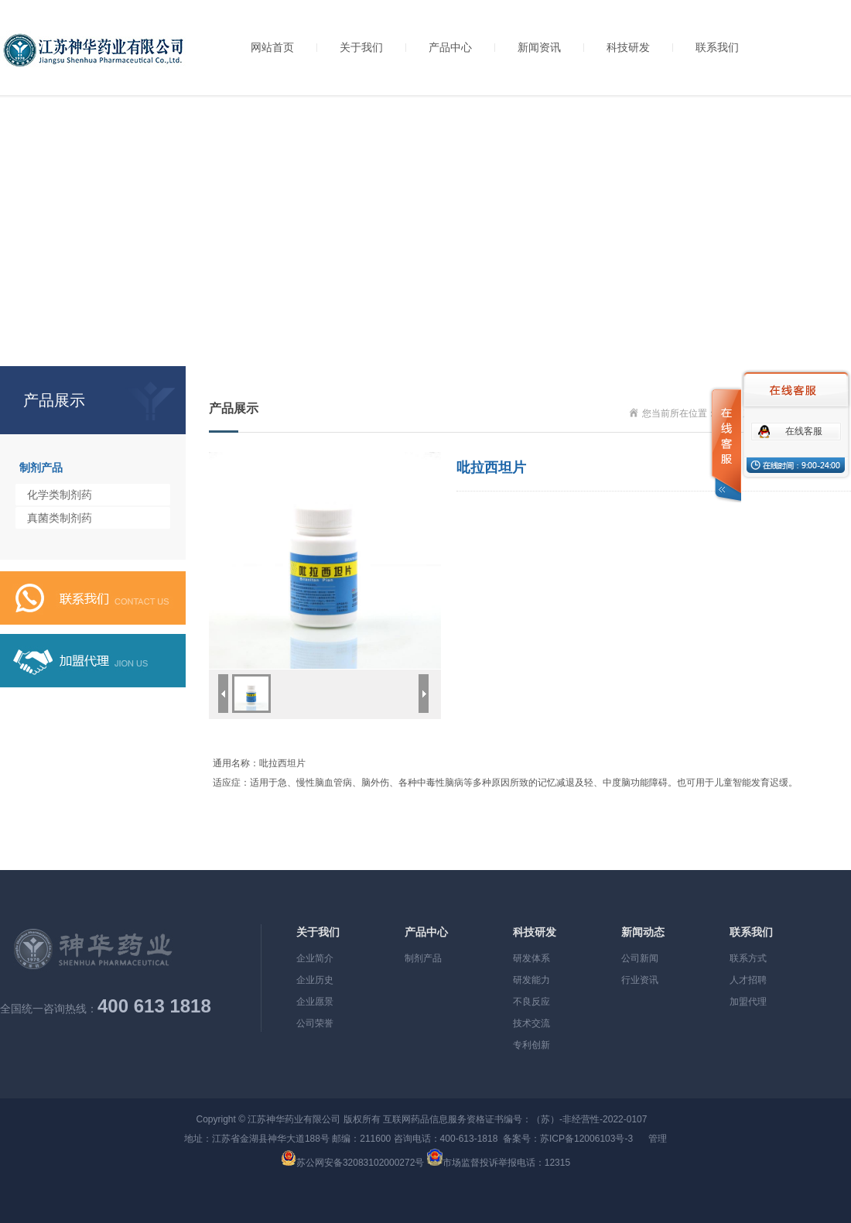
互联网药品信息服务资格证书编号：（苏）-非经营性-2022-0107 (515, 1119)
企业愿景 (314, 1001)
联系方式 (748, 958)
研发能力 (531, 980)
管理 (657, 1138)
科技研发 (628, 47)
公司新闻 (639, 958)
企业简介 (314, 958)
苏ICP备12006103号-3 (586, 1138)
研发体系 (531, 958)
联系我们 (717, 47)
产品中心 (450, 47)
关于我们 (361, 47)
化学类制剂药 (59, 494)
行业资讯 (639, 980)
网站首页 (272, 47)
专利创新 (531, 1045)
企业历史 (314, 980)
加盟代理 (748, 1001)
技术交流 (531, 1023)
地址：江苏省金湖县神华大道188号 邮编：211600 (287, 1138)
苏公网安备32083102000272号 (360, 1162)
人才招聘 (748, 980)
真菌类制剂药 (59, 518)
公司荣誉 (314, 1023)
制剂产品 (41, 467)
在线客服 (803, 431)
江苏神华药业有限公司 (294, 1119)
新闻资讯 (539, 47)
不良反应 (531, 1001)
